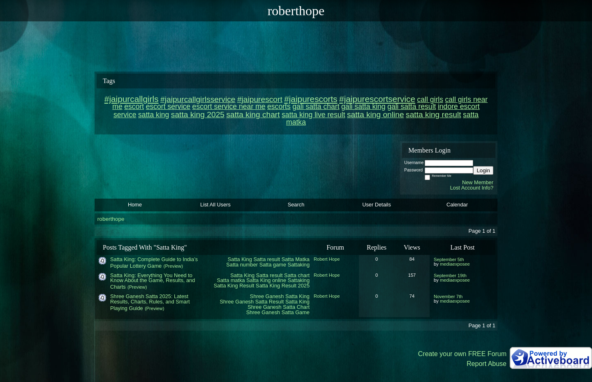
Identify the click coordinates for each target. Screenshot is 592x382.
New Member (477, 182)
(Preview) (173, 266)
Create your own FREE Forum (462, 353)
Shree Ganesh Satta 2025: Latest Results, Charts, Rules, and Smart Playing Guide (150, 302)
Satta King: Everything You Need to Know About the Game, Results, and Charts (152, 281)
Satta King (240, 259)
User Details (376, 204)
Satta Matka (296, 259)
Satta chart (297, 275)
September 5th (449, 259)
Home (135, 204)
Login (483, 170)
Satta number (242, 265)
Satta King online (266, 280)
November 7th (448, 296)
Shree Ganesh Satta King (280, 296)
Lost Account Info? (471, 188)
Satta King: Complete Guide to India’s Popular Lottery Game (154, 262)
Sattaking (299, 265)
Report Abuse (486, 363)
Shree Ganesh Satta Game (278, 312)
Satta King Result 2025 (283, 285)
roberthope (111, 219)
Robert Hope (327, 259)
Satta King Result (234, 285)
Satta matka (231, 280)
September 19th (450, 275)
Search (296, 204)
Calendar (457, 204)
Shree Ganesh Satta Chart (278, 307)
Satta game (272, 265)
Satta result (266, 259)
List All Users (215, 204)
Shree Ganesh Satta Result (252, 302)
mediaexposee (455, 264)
